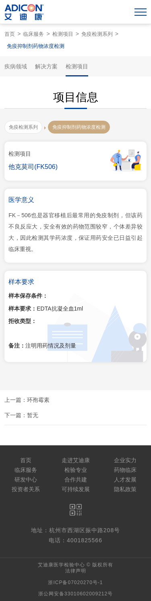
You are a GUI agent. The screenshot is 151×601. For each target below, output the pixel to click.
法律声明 (75, 571)
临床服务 (33, 34)
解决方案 (46, 66)
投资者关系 (26, 489)
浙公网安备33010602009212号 (75, 594)
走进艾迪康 (76, 460)
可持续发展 (76, 489)
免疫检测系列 (97, 34)
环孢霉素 (38, 400)
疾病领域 (15, 66)
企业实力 (125, 460)
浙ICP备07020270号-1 (75, 582)
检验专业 (75, 470)
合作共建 (75, 479)
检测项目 (62, 34)
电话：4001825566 (75, 540)
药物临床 (125, 470)
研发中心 (25, 479)
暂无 (32, 415)
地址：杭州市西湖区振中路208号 (75, 530)
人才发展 (125, 479)
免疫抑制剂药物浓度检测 (35, 46)
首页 (9, 34)
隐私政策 (125, 489)
